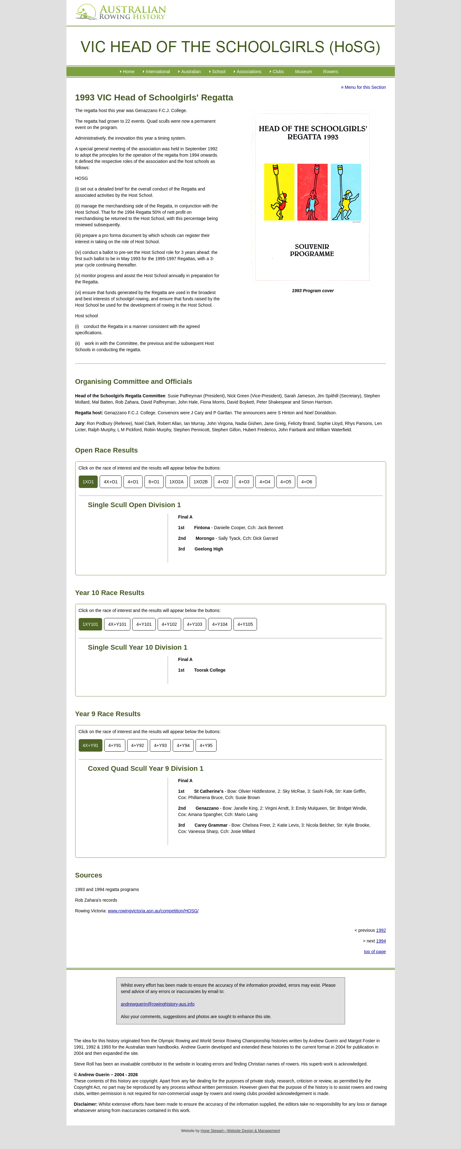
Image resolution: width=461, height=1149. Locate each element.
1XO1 (88, 481)
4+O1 (133, 481)
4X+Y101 (117, 624)
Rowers (330, 71)
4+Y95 (206, 745)
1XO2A (177, 481)
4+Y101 (144, 624)
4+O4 (264, 481)
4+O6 (306, 481)
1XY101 (90, 624)
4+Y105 (245, 624)
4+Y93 (160, 745)
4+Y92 (137, 745)
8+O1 (154, 481)
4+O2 (223, 481)
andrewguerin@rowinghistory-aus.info (158, 1004)
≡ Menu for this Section (363, 87)
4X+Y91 (90, 745)
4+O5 (285, 481)
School (219, 71)
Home (128, 71)
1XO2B (201, 481)
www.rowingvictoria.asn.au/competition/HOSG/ (153, 910)
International (158, 71)
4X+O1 (111, 481)
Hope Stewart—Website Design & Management (240, 1131)
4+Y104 (220, 624)
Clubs (278, 71)
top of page (375, 951)
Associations (249, 71)
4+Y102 (169, 624)
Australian (191, 71)
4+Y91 (114, 745)
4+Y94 (183, 745)
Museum (303, 71)
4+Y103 (194, 624)
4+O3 (244, 481)
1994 (381, 940)
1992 (381, 930)
